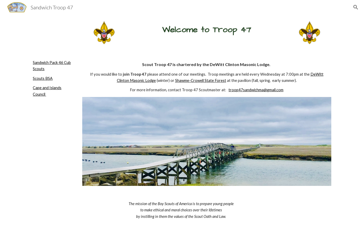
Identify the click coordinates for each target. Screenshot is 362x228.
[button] (356, 7)
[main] (207, 30)
